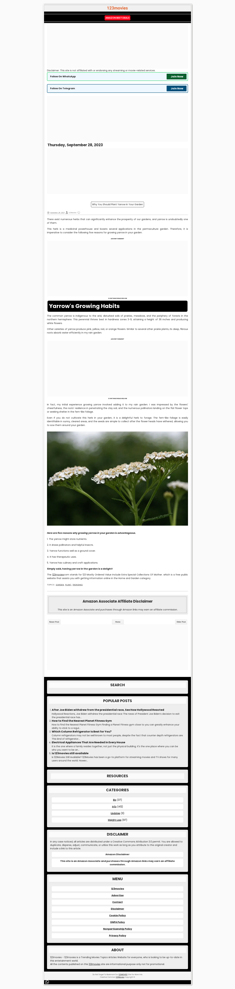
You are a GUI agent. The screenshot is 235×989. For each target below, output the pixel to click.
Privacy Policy (117, 935)
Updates (115, 813)
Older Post (181, 622)
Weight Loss (114, 820)
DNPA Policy (117, 922)
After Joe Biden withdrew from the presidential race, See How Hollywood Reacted (108, 710)
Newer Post (54, 622)
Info (114, 806)
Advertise (117, 895)
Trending (77, 585)
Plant (68, 585)
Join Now (177, 76)
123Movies (120, 977)
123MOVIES (123, 974)
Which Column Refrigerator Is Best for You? (81, 731)
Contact (117, 902)
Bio (114, 799)
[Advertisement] (117, 46)
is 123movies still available (70, 753)
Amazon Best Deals (117, 17)
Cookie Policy (117, 915)
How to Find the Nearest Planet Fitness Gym (82, 721)
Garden (60, 585)
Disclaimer (117, 908)
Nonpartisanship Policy (117, 929)
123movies (58, 574)
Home (117, 622)
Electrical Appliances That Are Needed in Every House (88, 742)
